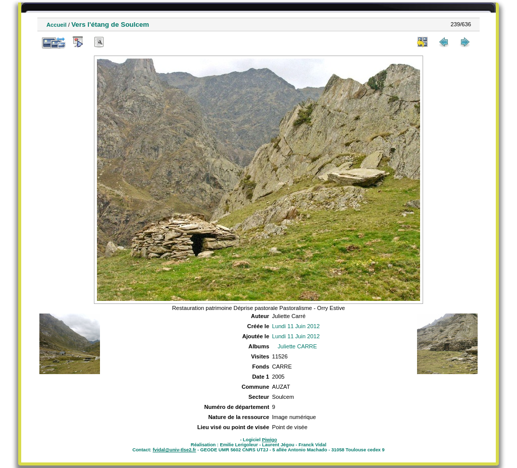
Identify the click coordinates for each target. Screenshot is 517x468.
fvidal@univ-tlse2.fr (174, 449)
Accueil (56, 25)
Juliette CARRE (297, 346)
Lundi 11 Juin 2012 (296, 326)
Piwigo (269, 439)
